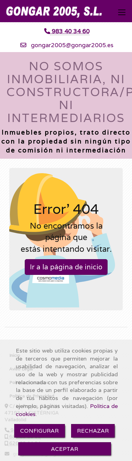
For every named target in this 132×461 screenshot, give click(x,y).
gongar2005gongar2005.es (72, 45)
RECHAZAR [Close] (93, 430)
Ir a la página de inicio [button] (66, 267)
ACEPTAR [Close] (64, 448)
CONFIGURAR (39, 430)
